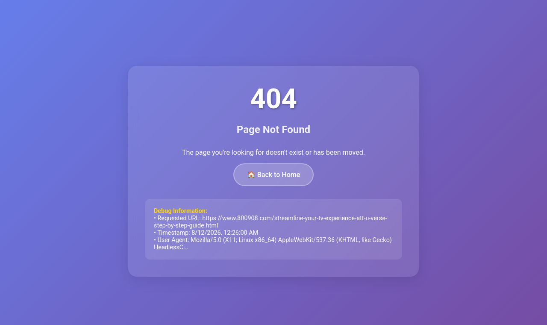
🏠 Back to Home (273, 175)
